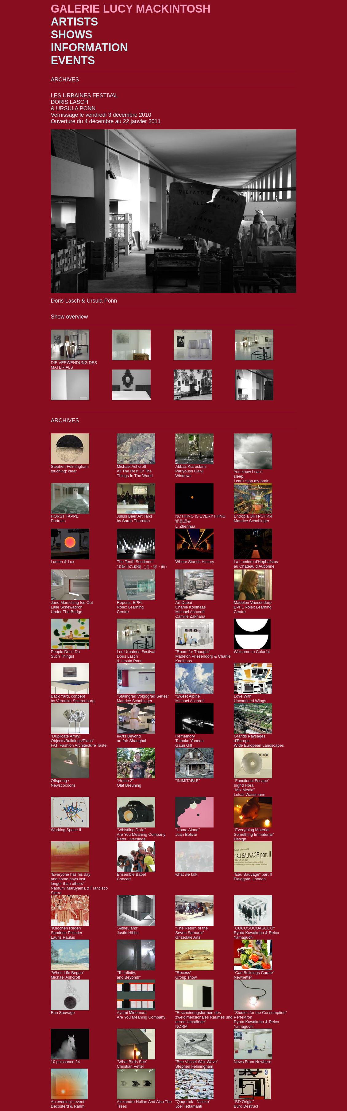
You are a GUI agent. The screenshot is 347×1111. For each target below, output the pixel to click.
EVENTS (73, 60)
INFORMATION (89, 47)
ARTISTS (74, 21)
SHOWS (72, 34)
